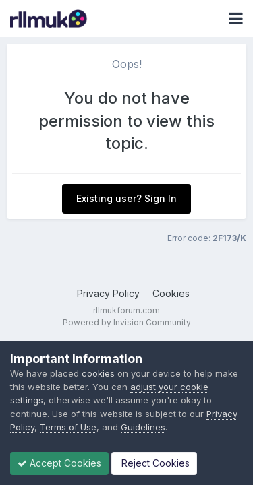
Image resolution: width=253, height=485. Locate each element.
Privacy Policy (108, 293)
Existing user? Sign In (126, 198)
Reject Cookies (154, 463)
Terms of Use (68, 427)
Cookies (171, 293)
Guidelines (143, 427)
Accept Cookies (59, 463)
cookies (98, 373)
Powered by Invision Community (127, 322)
